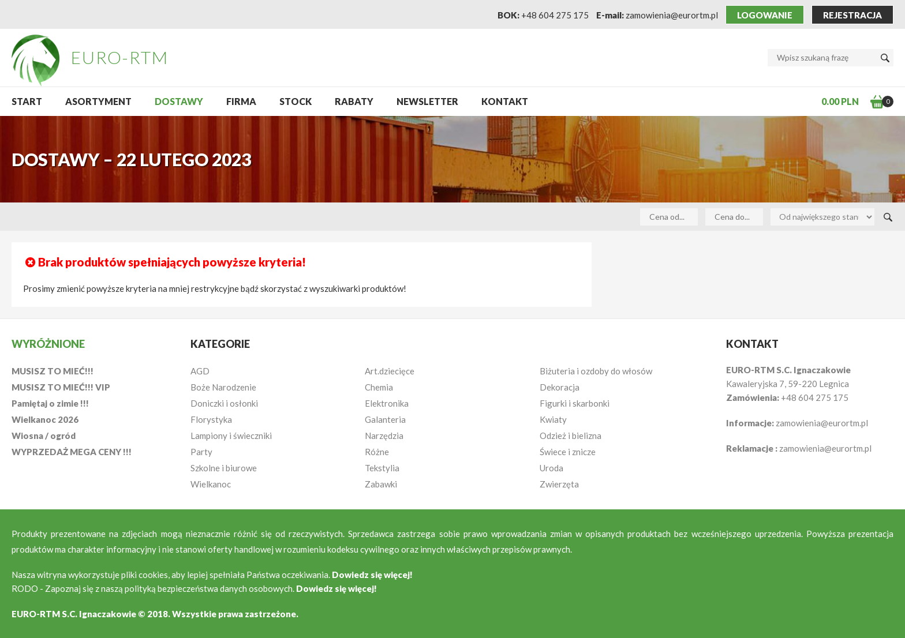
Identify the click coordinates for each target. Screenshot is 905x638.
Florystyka (211, 419)
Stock (295, 101)
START (27, 101)
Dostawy (179, 101)
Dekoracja (559, 387)
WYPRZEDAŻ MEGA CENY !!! (72, 451)
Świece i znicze (568, 451)
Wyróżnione (48, 343)
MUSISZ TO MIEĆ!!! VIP (61, 387)
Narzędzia (384, 435)
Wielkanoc (210, 484)
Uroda (551, 468)
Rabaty (354, 101)
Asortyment (98, 101)
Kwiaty (553, 419)
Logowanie (764, 15)
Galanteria (385, 419)
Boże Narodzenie (223, 387)
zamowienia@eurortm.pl (672, 15)
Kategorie (220, 343)
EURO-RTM (120, 57)
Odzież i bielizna (570, 435)
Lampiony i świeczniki (231, 435)
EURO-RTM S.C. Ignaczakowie (74, 614)
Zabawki (381, 484)
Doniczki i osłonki (224, 403)
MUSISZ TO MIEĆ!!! (53, 371)
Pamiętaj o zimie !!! (50, 403)
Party (201, 451)
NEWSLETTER (427, 101)
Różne (377, 451)
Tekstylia (382, 468)
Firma (241, 101)
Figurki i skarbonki (574, 403)
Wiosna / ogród (44, 435)
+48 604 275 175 (555, 15)
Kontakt (504, 101)
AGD (200, 371)
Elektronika (387, 403)
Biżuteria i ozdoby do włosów (596, 371)
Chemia (379, 387)
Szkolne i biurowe (223, 468)
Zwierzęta (559, 484)
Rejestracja (852, 15)
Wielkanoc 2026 (45, 419)
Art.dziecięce (389, 371)
